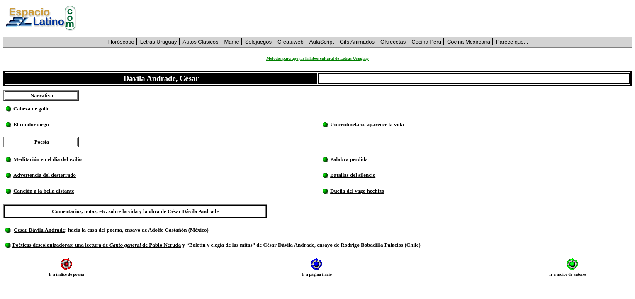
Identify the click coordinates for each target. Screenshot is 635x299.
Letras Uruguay (158, 42)
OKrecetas (393, 42)
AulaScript (321, 42)
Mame (231, 42)
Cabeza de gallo (31, 108)
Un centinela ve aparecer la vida (367, 124)
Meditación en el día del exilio (47, 159)
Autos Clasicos (201, 42)
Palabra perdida (349, 159)
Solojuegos (258, 42)
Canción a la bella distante (43, 191)
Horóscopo (121, 42)
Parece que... (512, 42)
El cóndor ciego (31, 124)
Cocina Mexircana (468, 42)
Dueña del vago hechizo (357, 191)
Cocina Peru (426, 42)
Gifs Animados (357, 42)
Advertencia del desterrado (44, 175)
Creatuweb (290, 42)
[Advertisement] (358, 18)
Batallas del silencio (352, 175)
